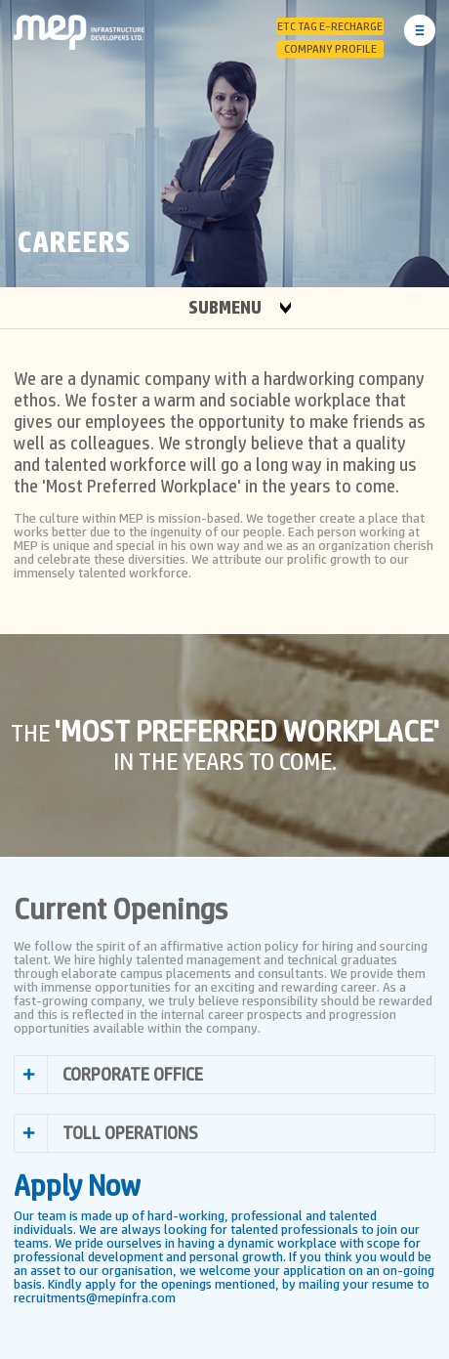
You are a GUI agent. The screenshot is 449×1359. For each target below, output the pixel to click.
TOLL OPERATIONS (130, 1133)
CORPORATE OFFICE (132, 1074)
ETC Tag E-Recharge (330, 26)
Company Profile (330, 49)
